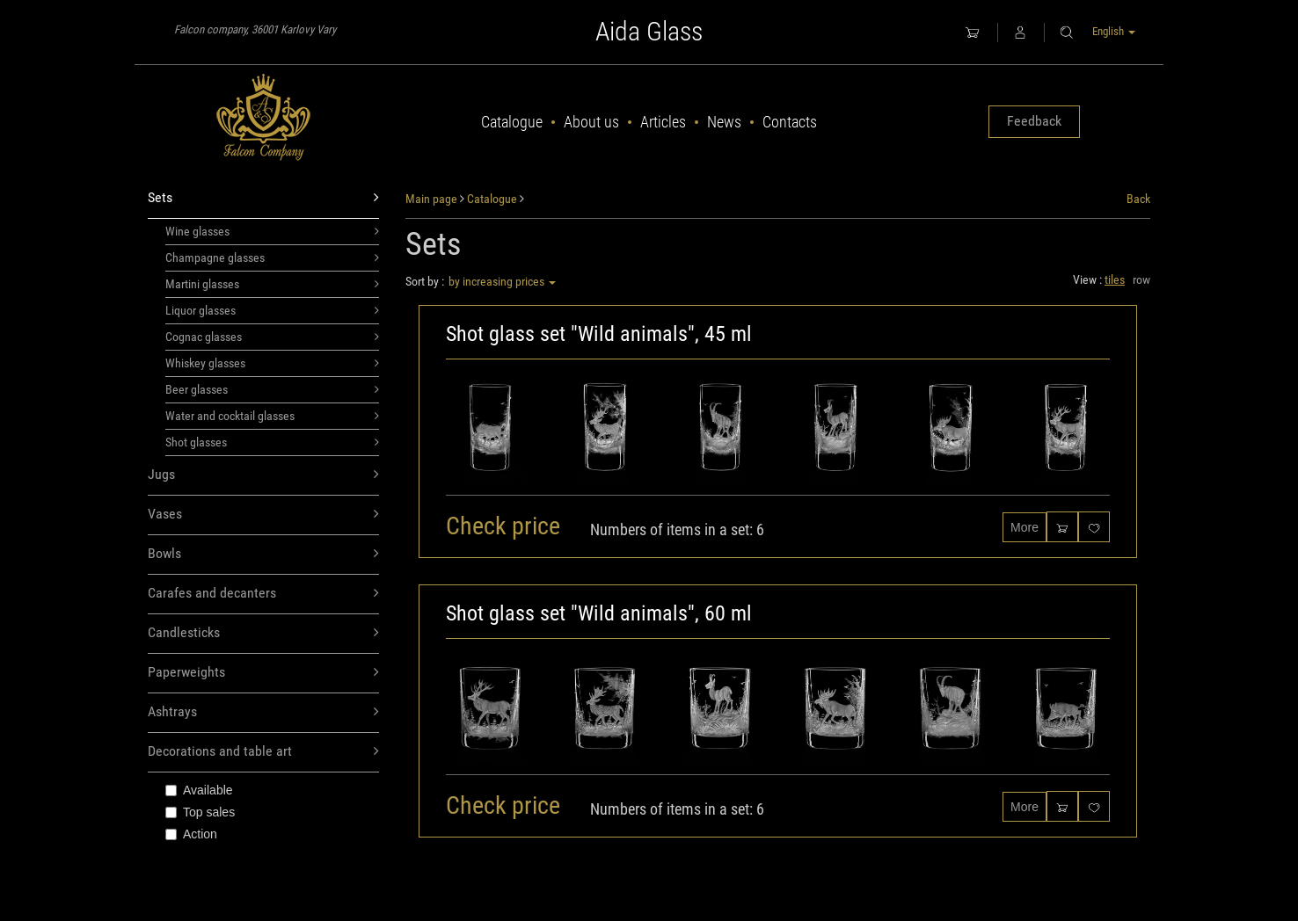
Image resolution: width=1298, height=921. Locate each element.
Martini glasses (272, 284)
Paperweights (263, 673)
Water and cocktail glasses (272, 415)
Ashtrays (263, 712)
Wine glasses (272, 231)
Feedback (1034, 120)
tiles (1115, 279)
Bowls (263, 554)
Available (199, 790)
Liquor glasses (272, 310)
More (1024, 527)
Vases (263, 514)
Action (191, 834)
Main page (431, 199)
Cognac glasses (272, 336)
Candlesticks (263, 633)
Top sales (200, 812)
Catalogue (512, 121)
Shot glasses (272, 442)
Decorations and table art (263, 752)
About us (591, 121)
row (1141, 279)
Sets (263, 198)
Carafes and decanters (263, 594)
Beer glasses (272, 389)
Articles (663, 121)
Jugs (263, 475)
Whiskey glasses (272, 363)
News (724, 121)
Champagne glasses (272, 257)
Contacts (789, 121)
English (1113, 31)
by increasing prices (502, 281)
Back (1138, 199)
